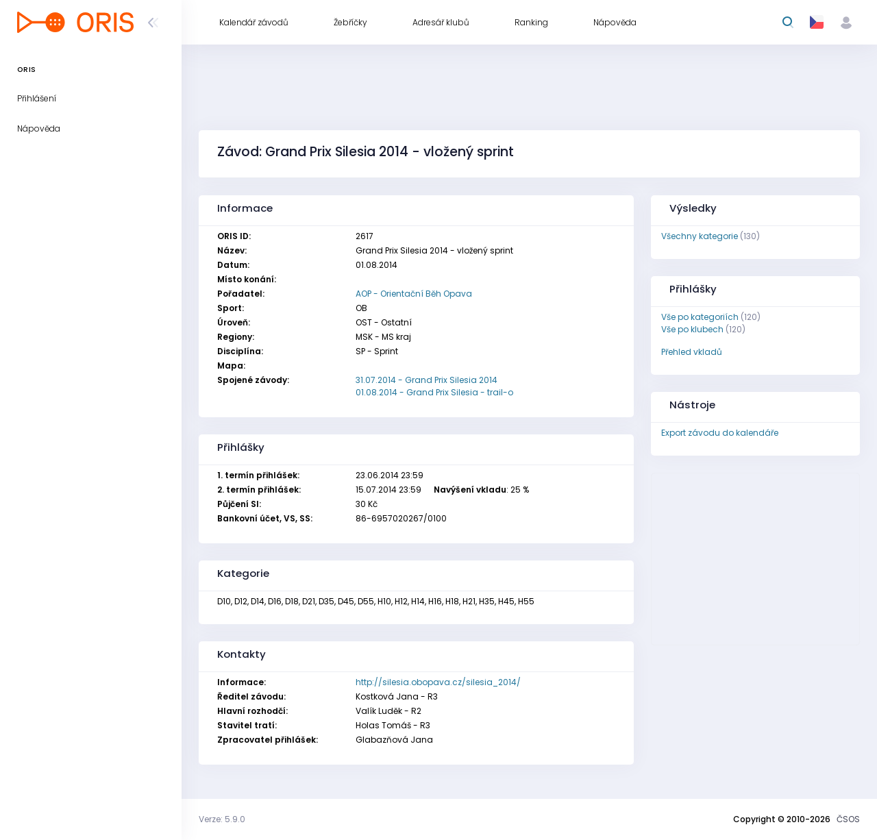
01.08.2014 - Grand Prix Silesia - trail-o (434, 392)
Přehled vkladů (691, 352)
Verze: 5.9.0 (222, 819)
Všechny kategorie (699, 236)
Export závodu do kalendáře (719, 432)
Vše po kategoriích (700, 317)
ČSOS (848, 819)
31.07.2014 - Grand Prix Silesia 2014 (426, 380)
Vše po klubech (692, 329)
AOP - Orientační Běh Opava (414, 293)
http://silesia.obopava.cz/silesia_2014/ (438, 682)
